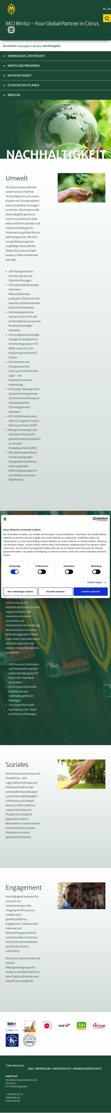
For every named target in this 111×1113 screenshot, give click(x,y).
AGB (30, 1068)
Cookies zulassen (91, 591)
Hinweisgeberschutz (87, 1068)
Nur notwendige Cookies (20, 591)
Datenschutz (62, 1068)
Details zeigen (94, 582)
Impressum (42, 1068)
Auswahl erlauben (55, 591)
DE (104, 9)
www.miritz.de (13, 1101)
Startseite (23, 46)
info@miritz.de (13, 1097)
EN (109, 9)
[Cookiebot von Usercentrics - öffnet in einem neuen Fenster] (95, 519)
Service (37, 46)
